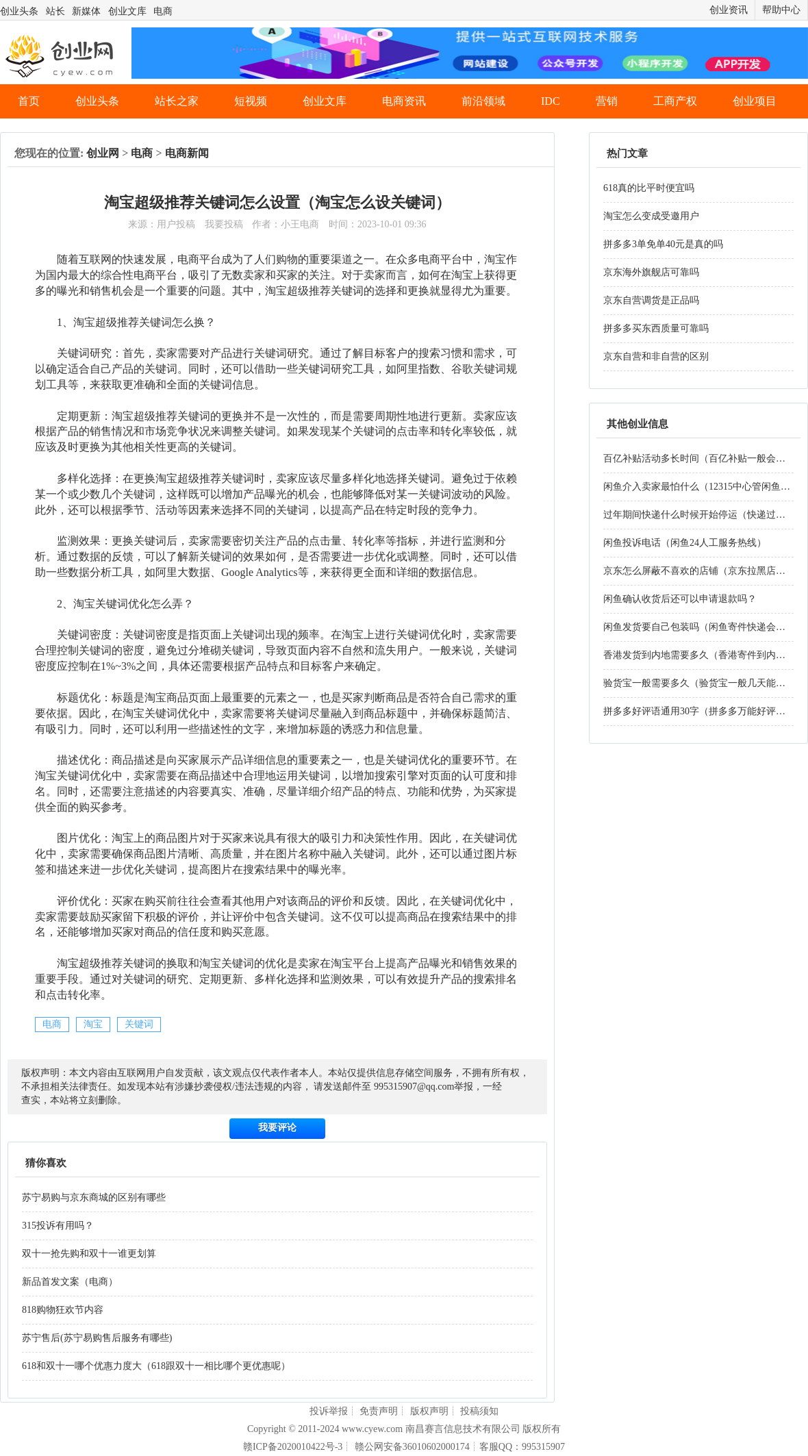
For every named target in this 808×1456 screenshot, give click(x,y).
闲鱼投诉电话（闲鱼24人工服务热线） (684, 543)
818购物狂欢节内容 (62, 1310)
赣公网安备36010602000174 (412, 1447)
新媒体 (86, 11)
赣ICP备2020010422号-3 (292, 1447)
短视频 (250, 101)
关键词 (139, 1024)
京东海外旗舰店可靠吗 (651, 272)
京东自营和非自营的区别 (656, 356)
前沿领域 (483, 101)
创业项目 (755, 101)
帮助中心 (781, 10)
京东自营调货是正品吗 (651, 300)
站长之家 (177, 101)
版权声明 (429, 1411)
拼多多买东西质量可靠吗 (656, 328)
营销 (607, 101)
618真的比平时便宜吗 (648, 188)
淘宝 (93, 1024)
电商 (163, 11)
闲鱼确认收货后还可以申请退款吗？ (680, 599)
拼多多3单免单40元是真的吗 (663, 244)
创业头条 (19, 11)
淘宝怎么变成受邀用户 (651, 216)
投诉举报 (329, 1411)
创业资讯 (728, 10)
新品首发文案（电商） (70, 1282)
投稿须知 (479, 1411)
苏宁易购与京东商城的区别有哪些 (94, 1197)
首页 (29, 101)
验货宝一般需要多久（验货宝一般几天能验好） (704, 683)
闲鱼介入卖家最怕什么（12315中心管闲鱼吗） (701, 486)
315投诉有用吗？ (58, 1225)
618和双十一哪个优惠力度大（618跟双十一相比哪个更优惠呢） (156, 1366)
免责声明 (378, 1411)
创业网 (102, 153)
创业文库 (127, 11)
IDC (550, 101)
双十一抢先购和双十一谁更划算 (89, 1253)
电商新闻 (187, 153)
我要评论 (277, 1127)
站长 (55, 11)
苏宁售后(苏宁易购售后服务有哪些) (97, 1338)
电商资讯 (404, 101)
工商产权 (675, 101)
